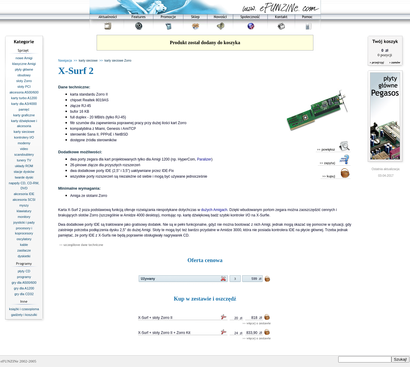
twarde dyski (24, 177)
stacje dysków (24, 171)
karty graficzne (24, 115)
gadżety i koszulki (24, 315)
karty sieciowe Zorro (117, 60)
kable (24, 244)
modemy (24, 143)
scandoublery (24, 154)
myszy (24, 205)
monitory (24, 217)
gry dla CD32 (24, 294)
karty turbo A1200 (24, 98)
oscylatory (24, 239)
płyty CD (24, 271)
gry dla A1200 (24, 288)
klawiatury (24, 211)
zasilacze (24, 250)
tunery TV (24, 160)
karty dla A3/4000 (24, 104)
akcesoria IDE (24, 194)
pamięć (24, 109)
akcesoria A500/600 (24, 92)
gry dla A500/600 (24, 282)
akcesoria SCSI (24, 199)
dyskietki (24, 256)
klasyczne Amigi (24, 64)
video (24, 149)
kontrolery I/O (24, 137)
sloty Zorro (24, 81)
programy (24, 277)
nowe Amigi (24, 58)
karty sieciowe (24, 131)
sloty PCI (24, 86)
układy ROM (24, 166)
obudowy (24, 75)
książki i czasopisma (24, 309)
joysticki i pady (24, 222)
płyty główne (24, 69)
